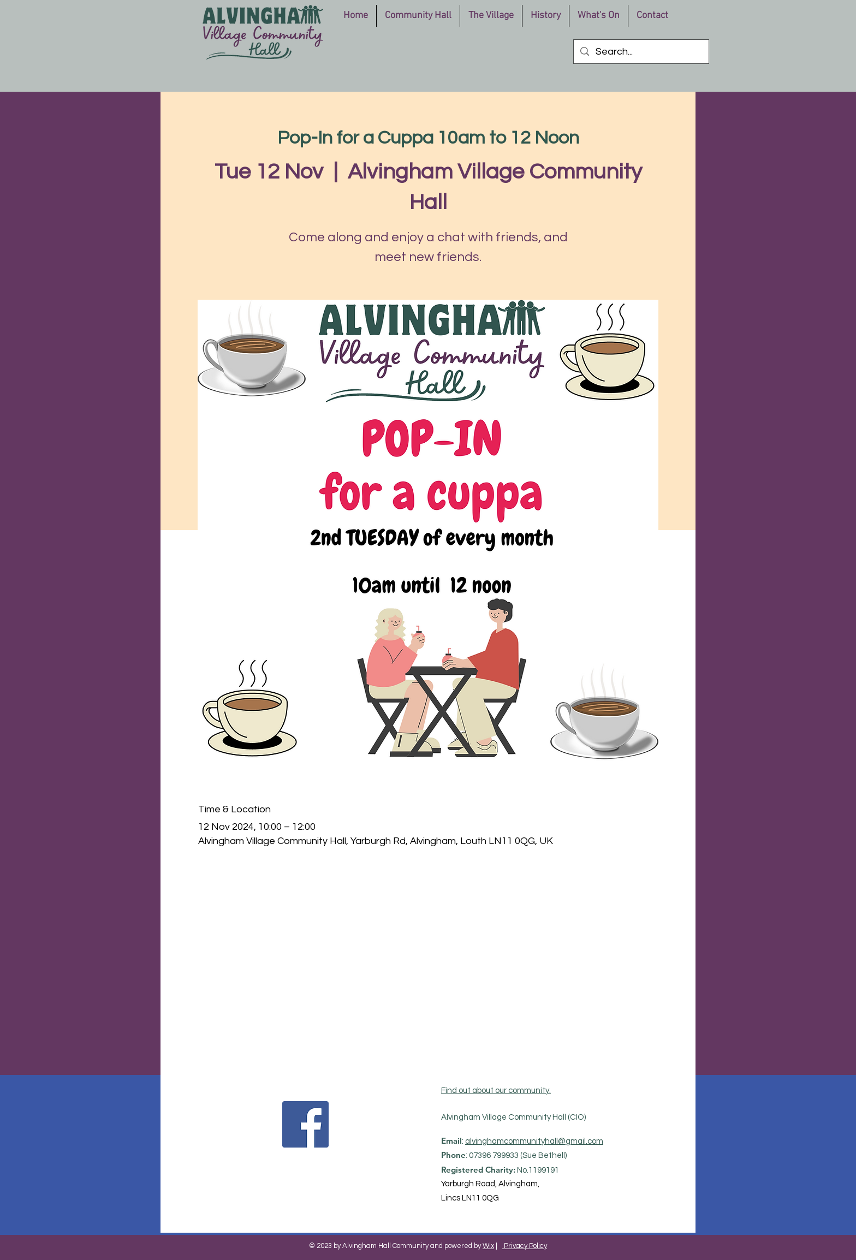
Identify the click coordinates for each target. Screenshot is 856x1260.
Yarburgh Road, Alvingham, (490, 1184)
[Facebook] (305, 1124)
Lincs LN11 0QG (470, 1198)
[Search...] (641, 51)
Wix (488, 1246)
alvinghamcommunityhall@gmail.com (534, 1141)
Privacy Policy (524, 1246)
